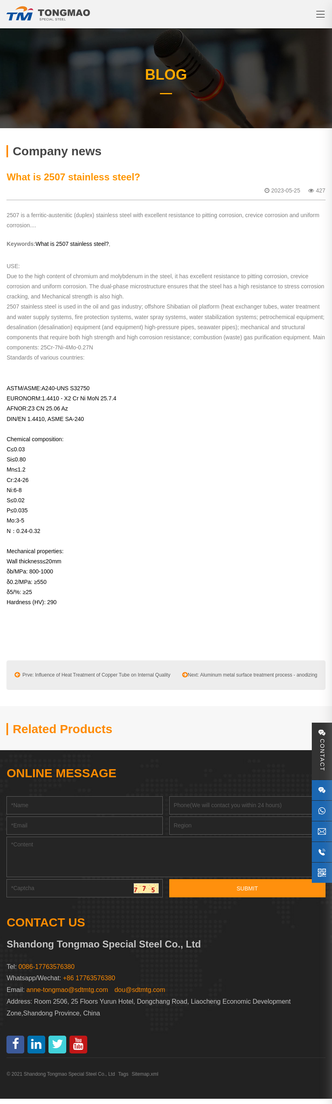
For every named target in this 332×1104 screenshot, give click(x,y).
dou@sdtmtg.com (139, 995)
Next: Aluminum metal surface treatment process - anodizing (249, 680)
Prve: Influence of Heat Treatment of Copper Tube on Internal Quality (92, 680)
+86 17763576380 (89, 983)
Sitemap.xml (145, 1079)
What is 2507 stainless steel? (72, 249)
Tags (123, 1079)
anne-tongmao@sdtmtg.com (67, 995)
